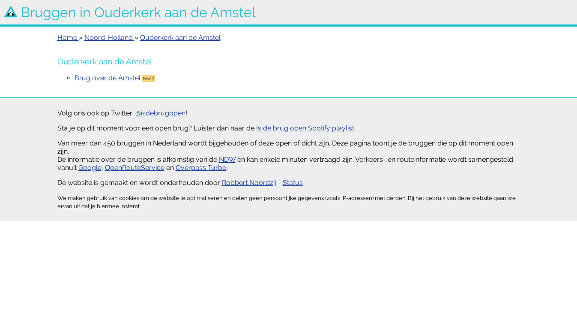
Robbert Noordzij (249, 183)
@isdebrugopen (160, 113)
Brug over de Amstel (108, 78)
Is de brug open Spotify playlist (305, 128)
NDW (227, 159)
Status (293, 183)
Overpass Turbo (201, 168)
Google (90, 168)
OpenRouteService (134, 168)
